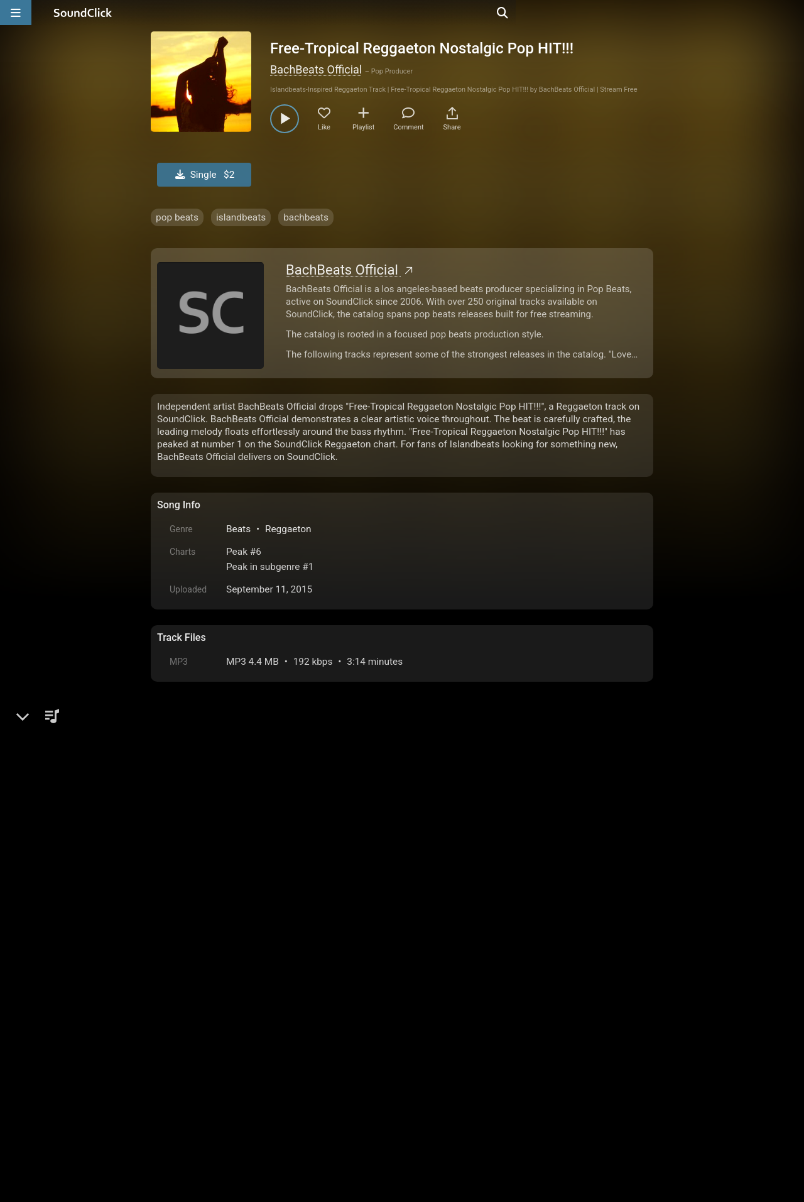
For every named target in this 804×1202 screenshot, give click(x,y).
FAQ (210, 1059)
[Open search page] (791, 12)
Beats (238, 529)
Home (176, 1059)
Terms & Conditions (273, 1059)
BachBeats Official (316, 69)
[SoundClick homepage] (82, 12)
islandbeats (241, 217)
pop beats (177, 217)
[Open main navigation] (15, 12)
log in (252, 921)
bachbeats (306, 217)
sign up (206, 921)
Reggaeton (288, 529)
